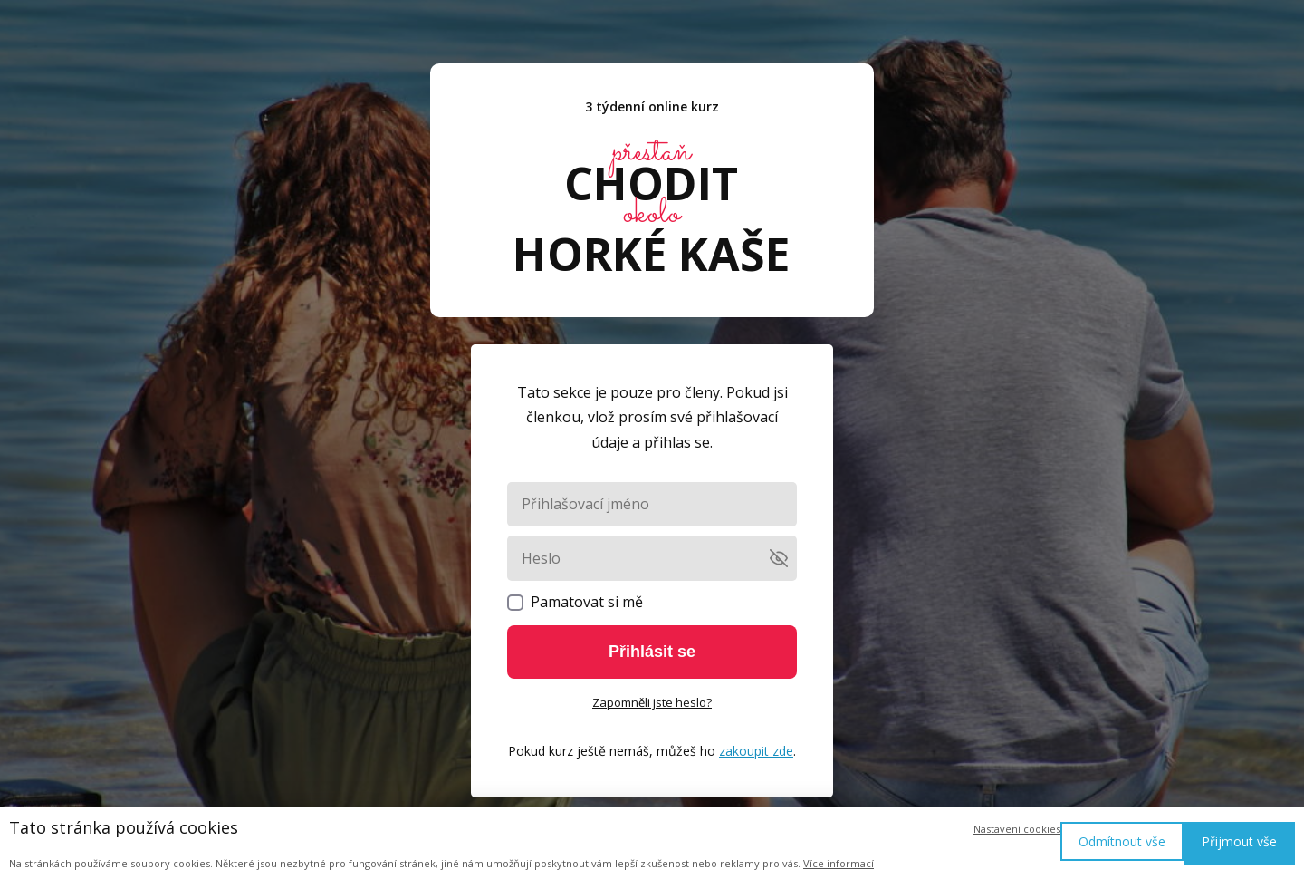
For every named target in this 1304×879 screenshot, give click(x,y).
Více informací (838, 863)
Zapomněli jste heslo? (652, 702)
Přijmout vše (1239, 841)
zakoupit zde (756, 750)
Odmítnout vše (1122, 841)
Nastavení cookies (1016, 829)
